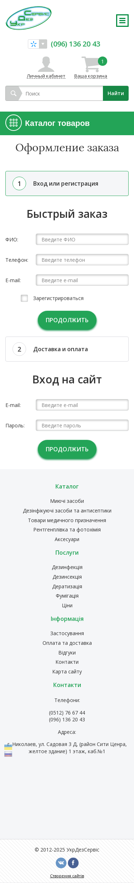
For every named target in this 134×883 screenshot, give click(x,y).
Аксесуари (67, 539)
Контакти (67, 662)
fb (73, 863)
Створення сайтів (67, 876)
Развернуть (122, 20)
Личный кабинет (46, 76)
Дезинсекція (67, 577)
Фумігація (67, 596)
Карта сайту (67, 672)
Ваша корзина (90, 68)
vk (61, 863)
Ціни (67, 606)
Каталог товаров (57, 123)
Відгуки (67, 653)
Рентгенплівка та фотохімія (67, 530)
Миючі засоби (67, 501)
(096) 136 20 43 (75, 43)
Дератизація (67, 587)
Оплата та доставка (67, 643)
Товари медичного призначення (67, 520)
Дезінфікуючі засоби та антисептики (67, 511)
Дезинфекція (67, 567)
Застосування (67, 634)
